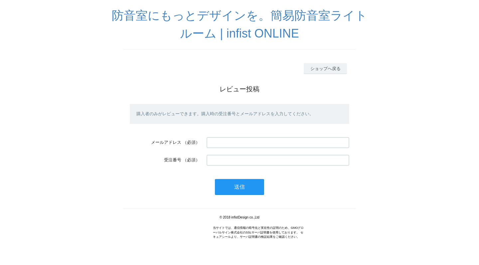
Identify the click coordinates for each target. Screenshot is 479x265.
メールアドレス (166, 142)
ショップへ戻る (325, 68)
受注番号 (172, 159)
